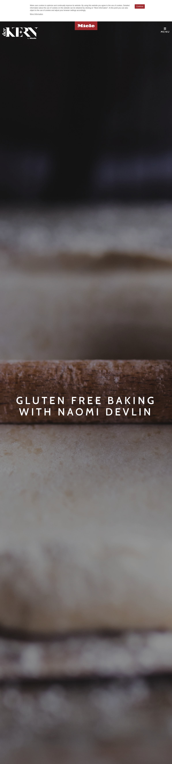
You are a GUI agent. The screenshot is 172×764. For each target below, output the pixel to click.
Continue (139, 6)
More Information (36, 14)
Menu (165, 30)
